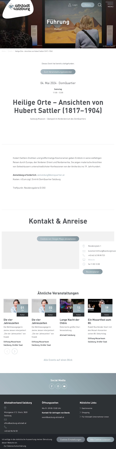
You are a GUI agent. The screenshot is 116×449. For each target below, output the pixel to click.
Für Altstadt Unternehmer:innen (94, 416)
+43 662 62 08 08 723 (96, 255)
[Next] (15, 351)
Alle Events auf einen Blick (58, 359)
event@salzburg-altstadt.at (53, 417)
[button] (100, 5)
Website (91, 259)
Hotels (88, 5)
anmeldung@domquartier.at (50, 175)
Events (10, 51)
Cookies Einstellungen (70, 439)
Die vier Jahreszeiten (11, 321)
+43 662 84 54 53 (10, 431)
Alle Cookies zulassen (100, 439)
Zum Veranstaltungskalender (58, 71)
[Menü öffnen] (109, 5)
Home (4, 51)
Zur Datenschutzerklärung (15, 446)
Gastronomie (86, 408)
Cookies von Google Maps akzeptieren (58, 238)
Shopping (84, 412)
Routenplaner (92, 271)
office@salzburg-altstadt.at (15, 423)
